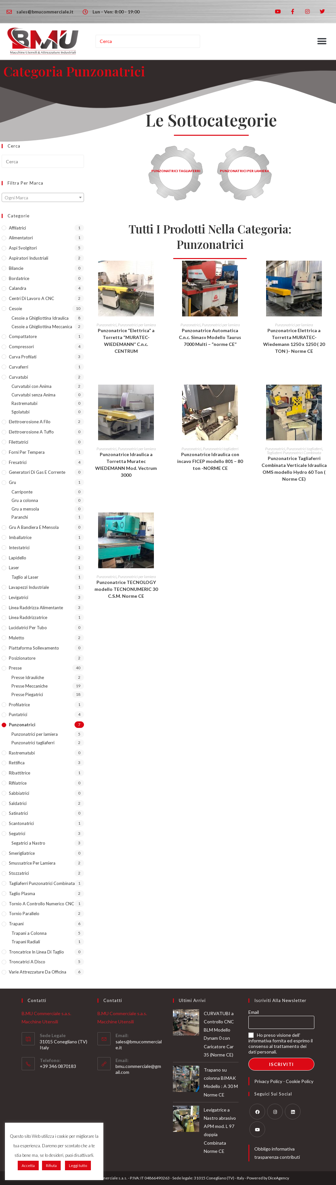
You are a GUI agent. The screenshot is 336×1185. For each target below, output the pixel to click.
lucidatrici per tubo (28, 627)
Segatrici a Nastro (28, 843)
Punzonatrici (22, 724)
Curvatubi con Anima (31, 386)
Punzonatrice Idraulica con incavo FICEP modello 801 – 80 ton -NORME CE (210, 461)
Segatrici (17, 833)
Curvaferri (18, 367)
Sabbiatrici (19, 793)
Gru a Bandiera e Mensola (34, 527)
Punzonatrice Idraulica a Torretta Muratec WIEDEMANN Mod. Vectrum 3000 (126, 465)
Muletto (16, 637)
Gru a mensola (25, 509)
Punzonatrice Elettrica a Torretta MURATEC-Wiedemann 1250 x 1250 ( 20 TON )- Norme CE (294, 341)
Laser (14, 567)
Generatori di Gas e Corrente (37, 472)
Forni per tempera (27, 452)
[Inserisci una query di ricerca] (147, 41)
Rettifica (17, 762)
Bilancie (16, 268)
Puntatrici (18, 714)
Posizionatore (22, 658)
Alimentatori (21, 237)
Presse (15, 668)
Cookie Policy (299, 1081)
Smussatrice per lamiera (32, 863)
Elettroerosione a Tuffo (31, 431)
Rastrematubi (24, 403)
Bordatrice (19, 278)
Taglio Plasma (22, 893)
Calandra (17, 288)
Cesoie (15, 308)
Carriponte (21, 491)
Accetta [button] (28, 1165)
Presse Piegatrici (27, 694)
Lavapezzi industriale (29, 587)
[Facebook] (257, 1111)
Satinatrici (18, 813)
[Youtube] (257, 1129)
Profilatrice (19, 704)
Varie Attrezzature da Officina (37, 971)
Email (253, 1012)
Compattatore (23, 336)
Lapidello (17, 557)
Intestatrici (19, 547)
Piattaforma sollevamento (34, 648)
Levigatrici (18, 597)
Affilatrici (17, 228)
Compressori (21, 346)
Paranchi (19, 517)
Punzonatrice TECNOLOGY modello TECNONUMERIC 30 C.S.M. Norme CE (126, 589)
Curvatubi (18, 377)
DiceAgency (278, 1177)
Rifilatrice (18, 783)
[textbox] (43, 197)
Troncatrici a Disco (27, 961)
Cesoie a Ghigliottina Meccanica (41, 326)
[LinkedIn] (293, 1111)
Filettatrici (18, 442)
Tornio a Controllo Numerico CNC (41, 903)
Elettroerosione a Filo (30, 421)
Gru (12, 482)
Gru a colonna (24, 500)
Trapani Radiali (25, 941)
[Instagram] (275, 1111)
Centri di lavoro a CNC (31, 298)
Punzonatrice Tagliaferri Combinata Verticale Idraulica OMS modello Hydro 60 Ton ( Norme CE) (294, 468)
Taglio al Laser (24, 577)
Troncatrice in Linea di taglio (36, 951)
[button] (322, 41)
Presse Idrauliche (27, 677)
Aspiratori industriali (28, 258)
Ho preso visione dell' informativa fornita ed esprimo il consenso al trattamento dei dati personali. (280, 1043)
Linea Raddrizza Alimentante (36, 607)
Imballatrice (20, 537)
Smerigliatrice (22, 853)
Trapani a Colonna (29, 933)
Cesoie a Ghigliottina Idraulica (40, 318)
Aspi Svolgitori (23, 248)
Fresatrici (18, 462)
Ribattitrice (19, 772)
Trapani (16, 923)
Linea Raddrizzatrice (28, 617)
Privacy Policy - (270, 1081)
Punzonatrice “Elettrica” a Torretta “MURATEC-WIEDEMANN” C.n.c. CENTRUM (126, 341)
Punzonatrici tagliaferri (32, 742)
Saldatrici (18, 803)
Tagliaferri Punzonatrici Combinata (42, 883)
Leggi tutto (78, 1165)
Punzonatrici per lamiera (34, 734)
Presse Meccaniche (29, 686)
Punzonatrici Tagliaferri (175, 171)
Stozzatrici (19, 873)
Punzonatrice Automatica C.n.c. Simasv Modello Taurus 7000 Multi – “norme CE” (210, 337)
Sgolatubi (20, 411)
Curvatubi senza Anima (33, 394)
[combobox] (43, 197)
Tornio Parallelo (24, 913)
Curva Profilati (22, 356)
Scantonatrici (21, 823)
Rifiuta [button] (51, 1165)
